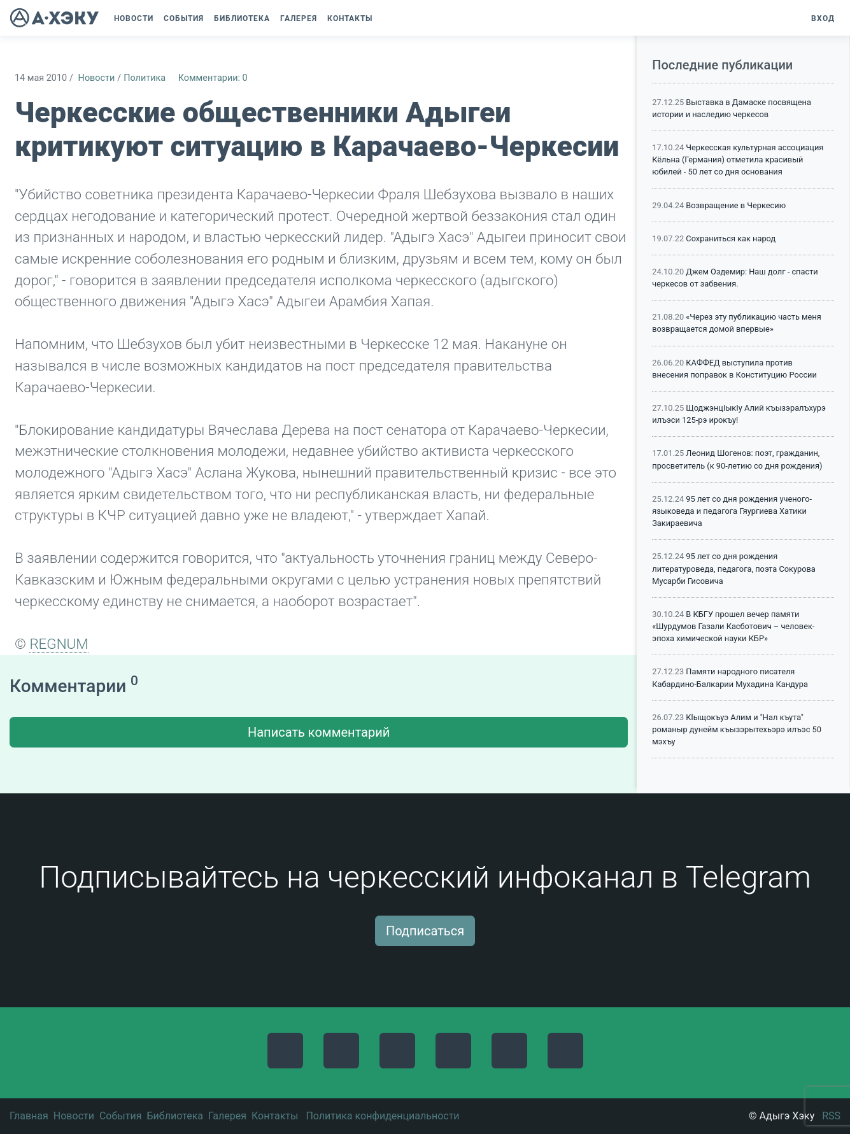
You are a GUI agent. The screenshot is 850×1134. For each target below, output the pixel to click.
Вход (823, 18)
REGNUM (58, 643)
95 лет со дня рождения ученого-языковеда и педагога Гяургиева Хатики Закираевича (732, 511)
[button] (384, 18)
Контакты (274, 1116)
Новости (96, 78)
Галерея (227, 1116)
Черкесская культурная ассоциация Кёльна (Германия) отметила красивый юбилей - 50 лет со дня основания (737, 159)
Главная (29, 1116)
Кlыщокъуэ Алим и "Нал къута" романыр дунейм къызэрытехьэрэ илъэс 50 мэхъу (736, 729)
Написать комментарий (319, 732)
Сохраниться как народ (731, 238)
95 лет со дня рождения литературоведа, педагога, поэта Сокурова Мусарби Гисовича (734, 568)
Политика (145, 78)
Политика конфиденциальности (382, 1116)
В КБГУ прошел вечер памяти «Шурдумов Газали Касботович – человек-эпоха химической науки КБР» (733, 626)
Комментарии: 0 (213, 78)
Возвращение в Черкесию (736, 205)
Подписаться (425, 931)
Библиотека (174, 1116)
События (120, 1116)
